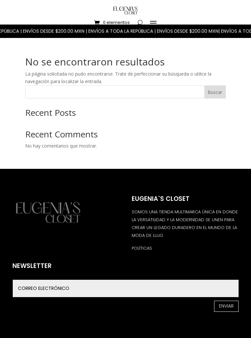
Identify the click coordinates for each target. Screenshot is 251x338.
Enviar (226, 306)
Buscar (215, 92)
